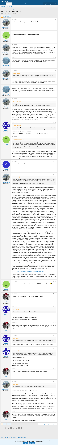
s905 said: (15, 309)
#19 (55, 381)
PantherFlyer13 (5, 13)
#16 (55, 335)
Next (8, 16)
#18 (55, 368)
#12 (55, 281)
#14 (55, 306)
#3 (55, 44)
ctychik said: (16, 177)
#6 (55, 86)
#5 (55, 70)
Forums (9, 4)
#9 (55, 136)
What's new (16, 4)
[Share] (54, 19)
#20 (55, 411)
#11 (55, 174)
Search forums (10, 6)
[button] (21, 3)
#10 (55, 161)
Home (3, 4)
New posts (3, 6)
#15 (55, 322)
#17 (55, 348)
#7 (55, 98)
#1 (55, 19)
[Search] (55, 3)
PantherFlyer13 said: (17, 139)
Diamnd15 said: (16, 73)
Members (25, 4)
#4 (55, 57)
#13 (55, 293)
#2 (55, 32)
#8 (55, 122)
